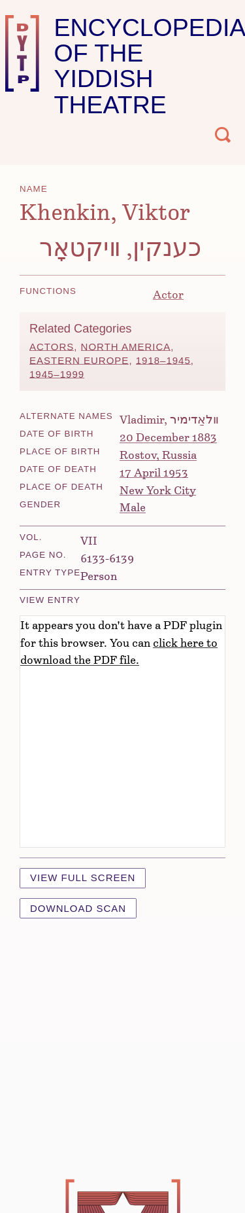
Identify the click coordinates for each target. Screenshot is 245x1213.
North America (126, 346)
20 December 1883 (168, 436)
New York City (158, 490)
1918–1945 (163, 360)
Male (133, 507)
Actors (51, 346)
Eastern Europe (79, 360)
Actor (168, 294)
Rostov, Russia (158, 454)
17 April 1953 (154, 472)
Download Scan (78, 908)
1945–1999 (56, 374)
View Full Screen (82, 877)
